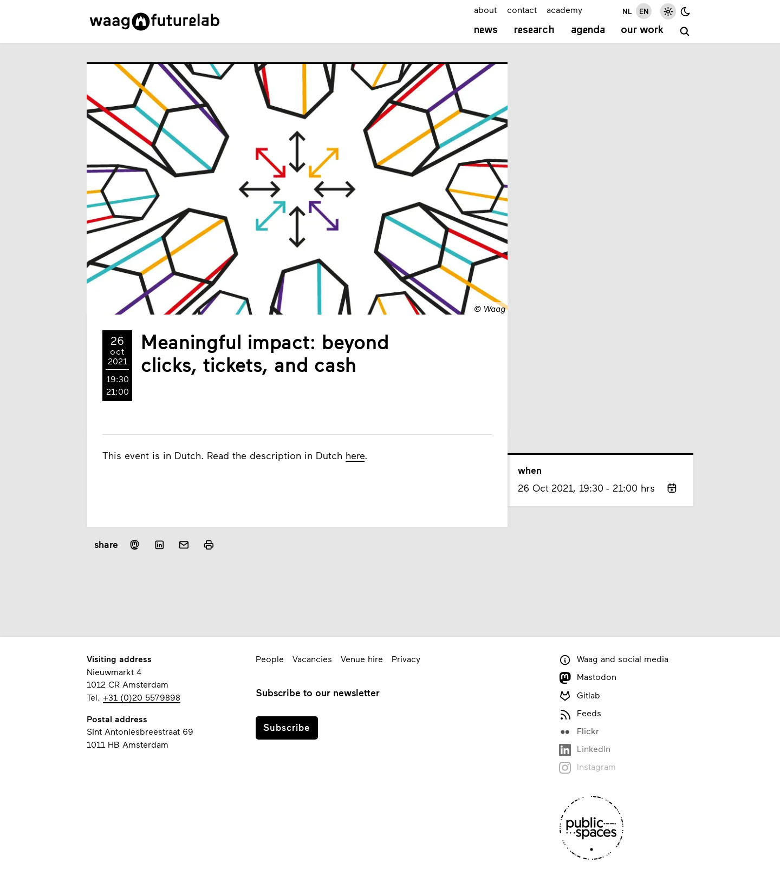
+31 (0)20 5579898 (141, 697)
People (270, 658)
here (355, 455)
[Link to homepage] (155, 21)
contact (522, 9)
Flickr (579, 731)
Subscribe (286, 727)
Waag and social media (613, 659)
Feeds (580, 714)
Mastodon (587, 677)
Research (534, 30)
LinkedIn (584, 749)
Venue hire (362, 658)
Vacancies (312, 658)
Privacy (406, 658)
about (485, 9)
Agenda (588, 30)
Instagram (587, 767)
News (486, 30)
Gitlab (579, 696)
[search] (685, 31)
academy (564, 9)
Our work (642, 30)
